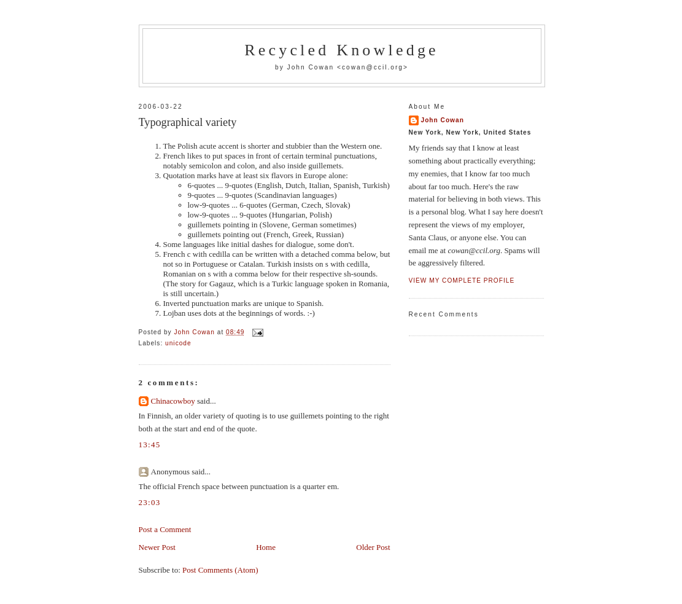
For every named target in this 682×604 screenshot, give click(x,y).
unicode (178, 343)
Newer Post (157, 547)
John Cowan (442, 120)
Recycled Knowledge (341, 50)
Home (266, 547)
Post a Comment (165, 529)
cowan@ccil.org (372, 67)
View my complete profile (462, 280)
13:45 (150, 444)
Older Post (373, 547)
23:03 (150, 502)
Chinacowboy (173, 401)
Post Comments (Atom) (220, 570)
